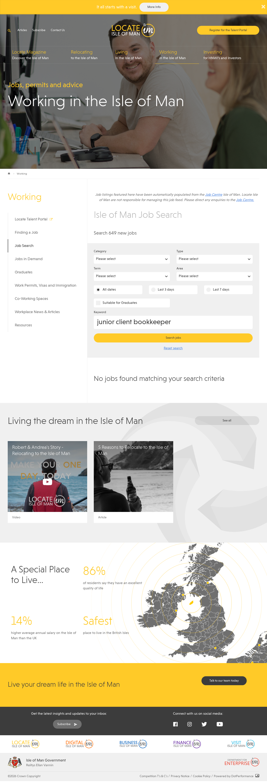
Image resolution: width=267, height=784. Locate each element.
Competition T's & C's (153, 776)
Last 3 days (166, 289)
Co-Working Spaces (31, 299)
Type (180, 251)
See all (227, 420)
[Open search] (9, 31)
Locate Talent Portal (31, 219)
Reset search (173, 348)
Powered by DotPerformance (236, 776)
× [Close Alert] (263, 7)
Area (180, 268)
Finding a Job (26, 233)
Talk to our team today (224, 680)
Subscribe (38, 30)
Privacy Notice (180, 776)
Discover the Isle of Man (39, 54)
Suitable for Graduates (120, 303)
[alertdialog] (133, 7)
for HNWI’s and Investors (231, 54)
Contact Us (58, 30)
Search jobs (173, 337)
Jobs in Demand (29, 259)
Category (100, 251)
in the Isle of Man (179, 54)
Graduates (23, 272)
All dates (109, 289)
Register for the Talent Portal (228, 30)
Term (97, 268)
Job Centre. (245, 200)
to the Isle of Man (91, 54)
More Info (154, 7)
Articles (22, 30)
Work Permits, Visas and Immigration (45, 286)
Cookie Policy (202, 776)
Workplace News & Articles (37, 312)
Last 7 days (221, 289)
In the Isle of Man (135, 54)
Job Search (24, 246)
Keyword (100, 312)
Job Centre (213, 195)
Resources (23, 325)
